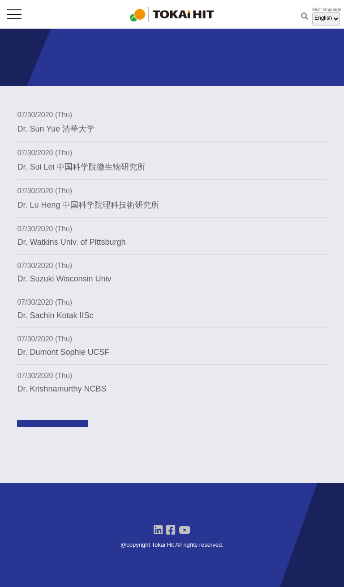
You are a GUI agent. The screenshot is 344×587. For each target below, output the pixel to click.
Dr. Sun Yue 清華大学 (56, 128)
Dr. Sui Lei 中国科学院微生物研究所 (81, 166)
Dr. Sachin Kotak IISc (55, 315)
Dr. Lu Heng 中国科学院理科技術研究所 (88, 204)
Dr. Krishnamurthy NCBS (61, 388)
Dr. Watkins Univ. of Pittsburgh (71, 242)
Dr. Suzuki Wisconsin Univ (64, 278)
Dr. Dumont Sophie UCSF (63, 352)
